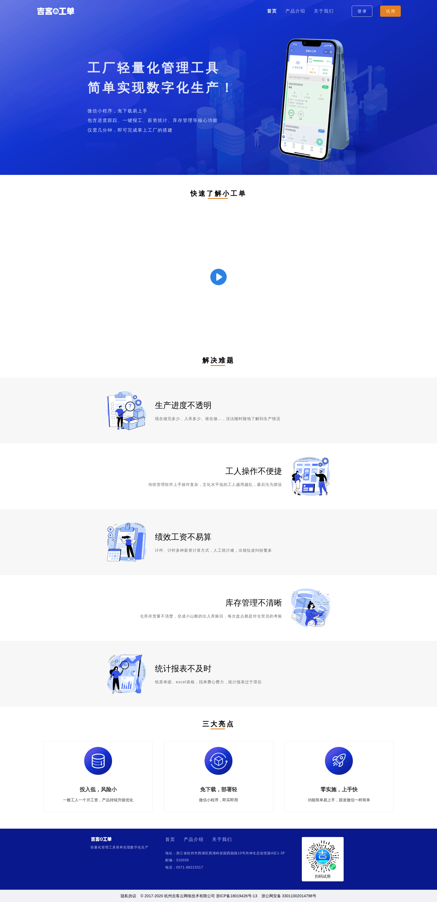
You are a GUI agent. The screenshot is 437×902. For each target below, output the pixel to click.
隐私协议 (128, 896)
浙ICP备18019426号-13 (236, 896)
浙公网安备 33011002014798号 (288, 896)
